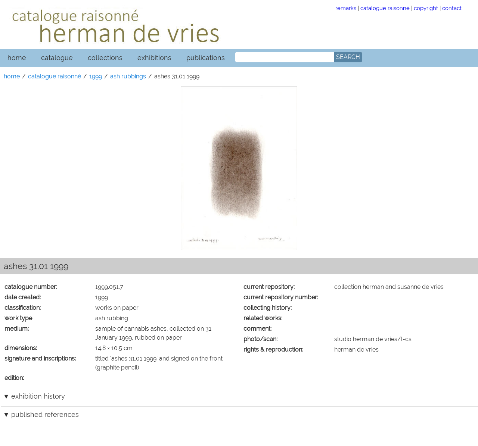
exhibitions (154, 58)
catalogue (57, 58)
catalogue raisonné (385, 8)
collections (105, 58)
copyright (426, 8)
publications (205, 58)
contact (452, 8)
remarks (345, 8)
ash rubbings (128, 76)
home (16, 58)
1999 (95, 76)
